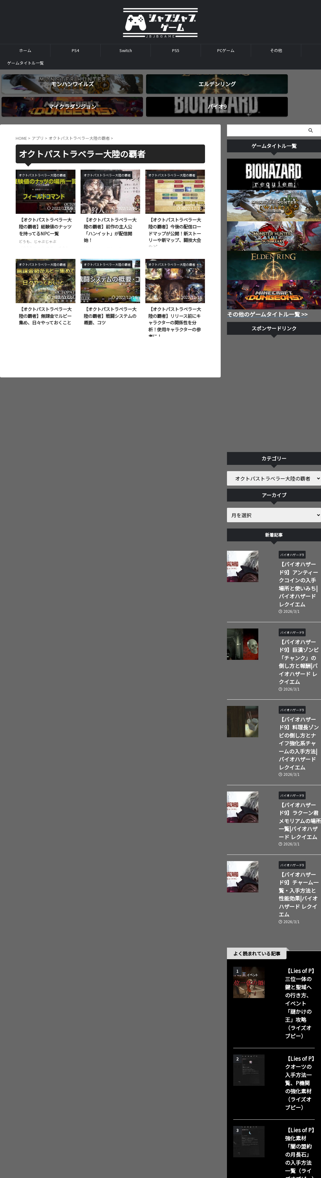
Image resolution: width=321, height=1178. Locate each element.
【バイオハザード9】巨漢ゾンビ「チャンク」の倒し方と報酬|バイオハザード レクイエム (291, 620)
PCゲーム (225, 50)
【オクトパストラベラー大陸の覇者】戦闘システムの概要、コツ (110, 305)
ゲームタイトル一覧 (25, 63)
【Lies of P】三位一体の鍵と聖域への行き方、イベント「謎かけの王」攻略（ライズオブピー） (290, 869)
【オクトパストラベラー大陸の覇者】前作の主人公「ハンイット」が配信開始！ (110, 219)
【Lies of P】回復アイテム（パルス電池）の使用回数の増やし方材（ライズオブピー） (291, 1019)
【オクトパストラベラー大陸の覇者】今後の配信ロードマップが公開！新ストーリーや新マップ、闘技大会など (174, 222)
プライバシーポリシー (185, 1117)
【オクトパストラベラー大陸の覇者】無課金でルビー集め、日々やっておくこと (45, 305)
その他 (276, 50)
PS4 (75, 50)
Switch (125, 50)
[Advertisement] (274, 383)
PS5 (175, 50)
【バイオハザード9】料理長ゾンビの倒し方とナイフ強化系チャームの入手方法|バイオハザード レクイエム (291, 678)
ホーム (25, 50)
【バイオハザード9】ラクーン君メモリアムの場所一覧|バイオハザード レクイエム (290, 732)
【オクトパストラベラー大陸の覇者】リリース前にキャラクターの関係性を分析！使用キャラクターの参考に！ (174, 311)
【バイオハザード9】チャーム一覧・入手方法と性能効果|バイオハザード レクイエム (290, 786)
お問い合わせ (147, 1117)
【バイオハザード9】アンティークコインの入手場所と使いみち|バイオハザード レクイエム (291, 562)
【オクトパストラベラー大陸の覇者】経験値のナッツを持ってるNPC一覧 (45, 216)
